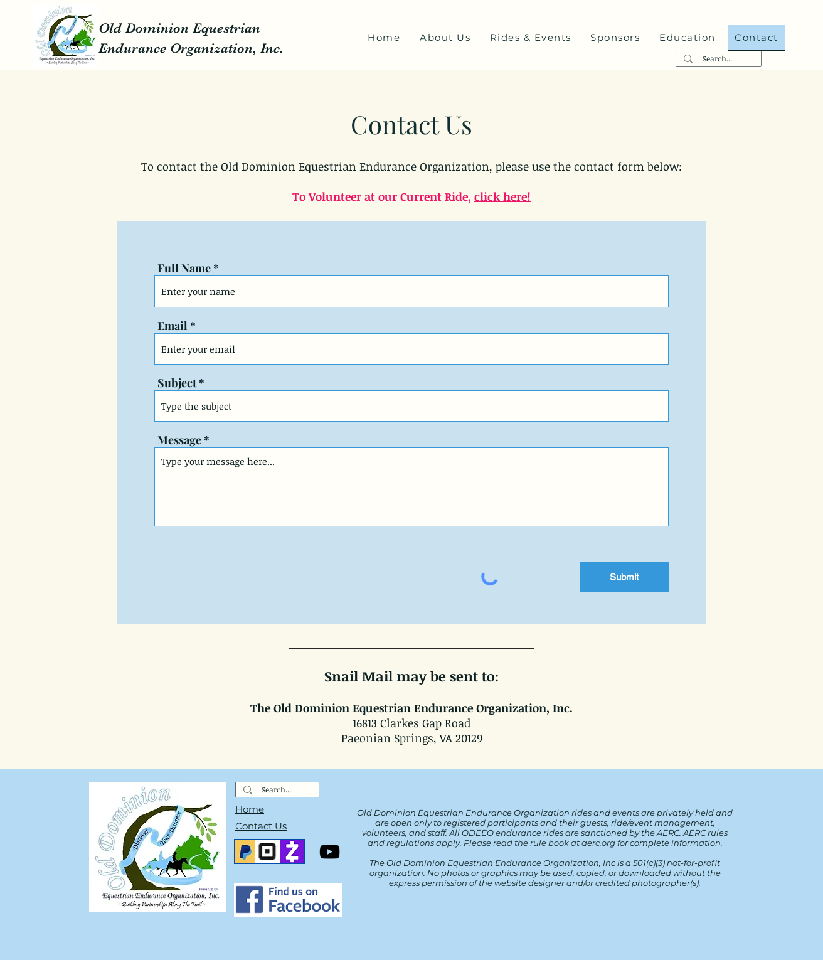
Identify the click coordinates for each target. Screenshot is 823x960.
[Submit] (624, 577)
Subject (176, 382)
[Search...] (717, 58)
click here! (502, 196)
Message (179, 439)
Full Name (184, 268)
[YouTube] (329, 852)
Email (172, 325)
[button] (445, 38)
